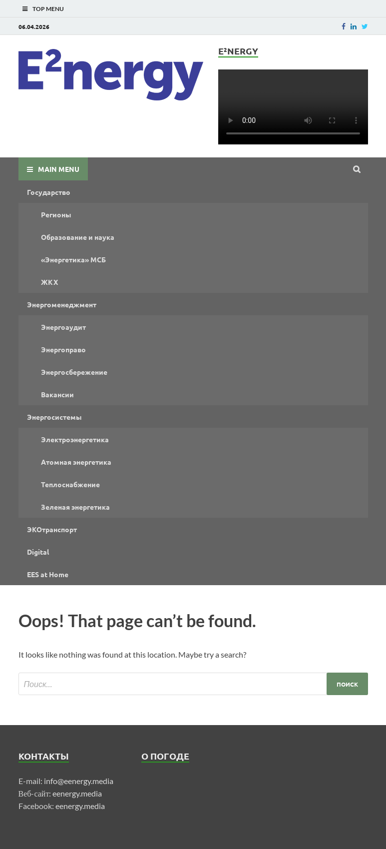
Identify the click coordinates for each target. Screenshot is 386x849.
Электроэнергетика (75, 439)
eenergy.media (77, 793)
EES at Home (47, 574)
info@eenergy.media (78, 781)
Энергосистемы (54, 416)
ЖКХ (49, 281)
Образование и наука (77, 236)
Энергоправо (63, 349)
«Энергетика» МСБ (73, 259)
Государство (48, 191)
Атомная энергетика (76, 461)
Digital (38, 551)
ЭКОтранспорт (52, 529)
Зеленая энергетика (75, 506)
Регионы (56, 214)
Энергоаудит (63, 326)
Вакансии (57, 394)
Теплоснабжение (70, 484)
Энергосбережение (74, 371)
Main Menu (58, 168)
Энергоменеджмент (61, 304)
